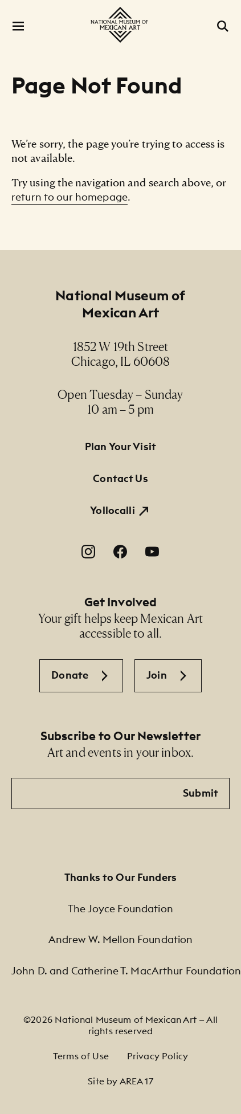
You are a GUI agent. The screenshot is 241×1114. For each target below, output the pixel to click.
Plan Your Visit (120, 446)
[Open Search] (223, 26)
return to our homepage (69, 196)
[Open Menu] (18, 26)
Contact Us (120, 478)
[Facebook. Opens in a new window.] (120, 551)
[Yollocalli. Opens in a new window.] (120, 510)
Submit (200, 792)
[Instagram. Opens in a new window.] (88, 551)
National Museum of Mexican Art (120, 304)
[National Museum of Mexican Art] (120, 25)
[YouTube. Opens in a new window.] (152, 551)
